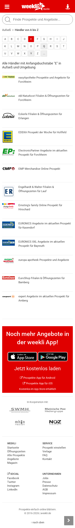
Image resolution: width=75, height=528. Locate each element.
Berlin (46, 9)
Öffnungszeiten (16, 451)
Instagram (13, 485)
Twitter (11, 482)
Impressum (49, 493)
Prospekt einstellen (54, 447)
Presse (46, 482)
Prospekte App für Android (37, 377)
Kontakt (47, 459)
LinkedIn (12, 489)
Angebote (13, 459)
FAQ (44, 455)
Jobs (45, 478)
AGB (45, 489)
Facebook (13, 478)
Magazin (12, 462)
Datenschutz (49, 485)
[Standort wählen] (68, 7)
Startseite (13, 447)
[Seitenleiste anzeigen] (68, 520)
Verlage (47, 451)
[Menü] (7, 7)
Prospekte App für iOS (38, 383)
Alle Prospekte (16, 455)
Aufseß (6, 30)
